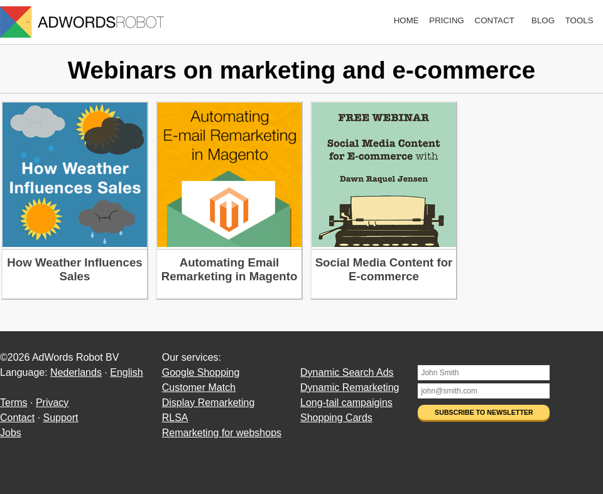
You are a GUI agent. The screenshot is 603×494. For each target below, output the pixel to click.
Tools (579, 20)
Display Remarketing (208, 402)
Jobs (10, 432)
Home (406, 20)
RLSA (175, 417)
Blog (543, 20)
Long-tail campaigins (346, 402)
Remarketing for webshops (221, 432)
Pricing (446, 20)
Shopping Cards (336, 417)
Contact (494, 20)
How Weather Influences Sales (74, 269)
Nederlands (76, 372)
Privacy (52, 402)
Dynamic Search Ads (347, 372)
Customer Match (199, 387)
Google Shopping (201, 372)
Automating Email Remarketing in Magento (229, 269)
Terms (14, 402)
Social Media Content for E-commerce (384, 269)
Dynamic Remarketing (349, 387)
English (126, 372)
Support (60, 417)
